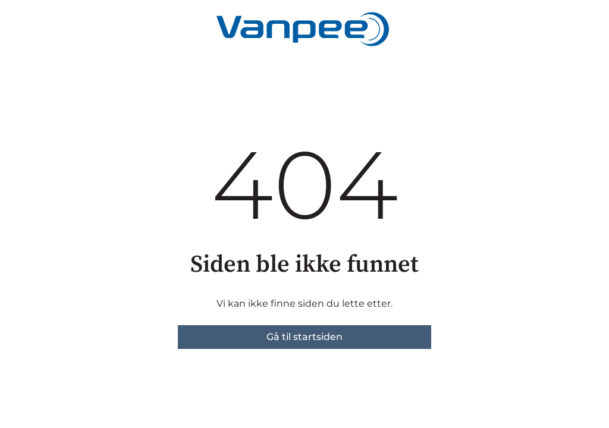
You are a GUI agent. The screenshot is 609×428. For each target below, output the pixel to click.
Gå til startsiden (304, 336)
